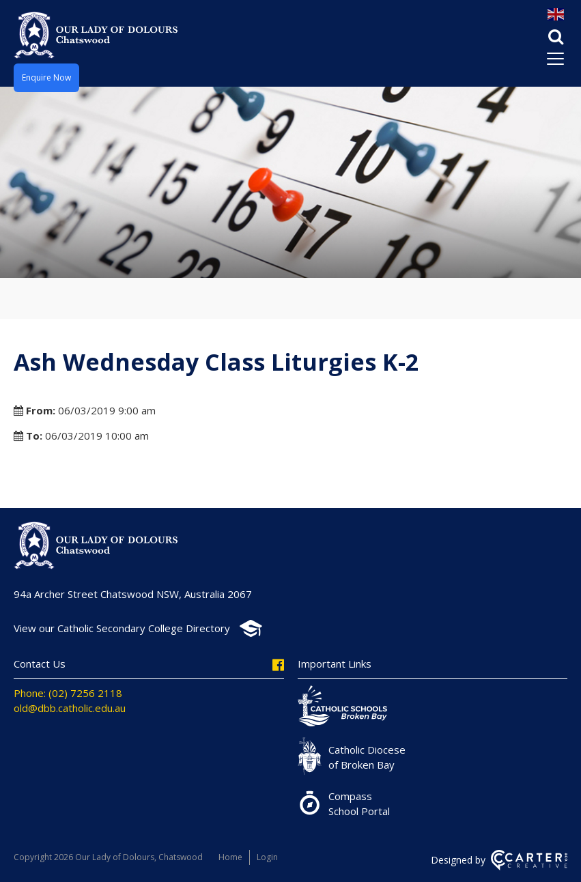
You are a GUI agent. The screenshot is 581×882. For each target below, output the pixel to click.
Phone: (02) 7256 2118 (68, 693)
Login (267, 857)
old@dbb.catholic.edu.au (70, 708)
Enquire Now (46, 77)
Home (230, 857)
